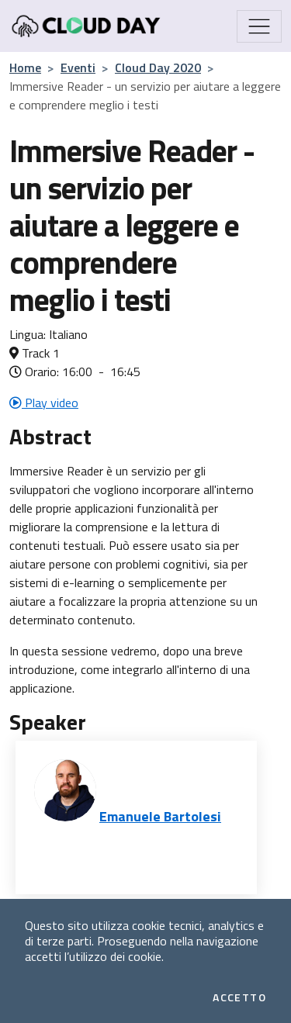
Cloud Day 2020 (158, 67)
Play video (43, 402)
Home (25, 67)
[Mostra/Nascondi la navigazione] (259, 26)
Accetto (239, 997)
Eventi (78, 67)
